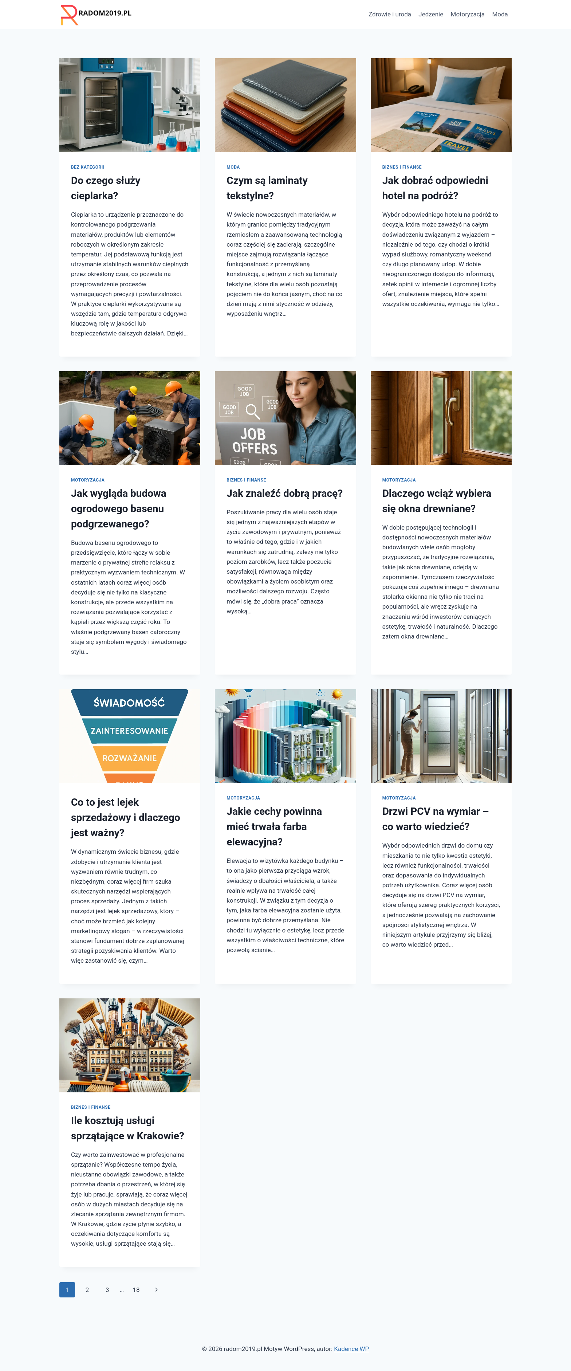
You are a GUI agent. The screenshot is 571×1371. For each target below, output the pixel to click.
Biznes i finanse (402, 167)
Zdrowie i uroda (390, 14)
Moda (500, 14)
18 (136, 1289)
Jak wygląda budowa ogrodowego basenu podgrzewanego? (118, 508)
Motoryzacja (468, 14)
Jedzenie (430, 14)
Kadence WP (351, 1348)
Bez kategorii (88, 167)
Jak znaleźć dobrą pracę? (285, 493)
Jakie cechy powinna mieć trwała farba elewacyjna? (274, 826)
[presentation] (129, 105)
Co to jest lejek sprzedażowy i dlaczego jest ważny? (125, 817)
